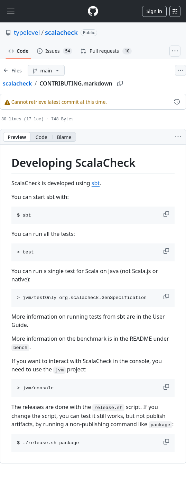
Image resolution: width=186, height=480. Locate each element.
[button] (167, 214)
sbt (96, 183)
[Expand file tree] (12, 70)
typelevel (27, 32)
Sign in (154, 11)
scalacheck (61, 32)
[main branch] (46, 70)
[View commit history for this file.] (177, 102)
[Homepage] (93, 11)
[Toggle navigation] (11, 11)
